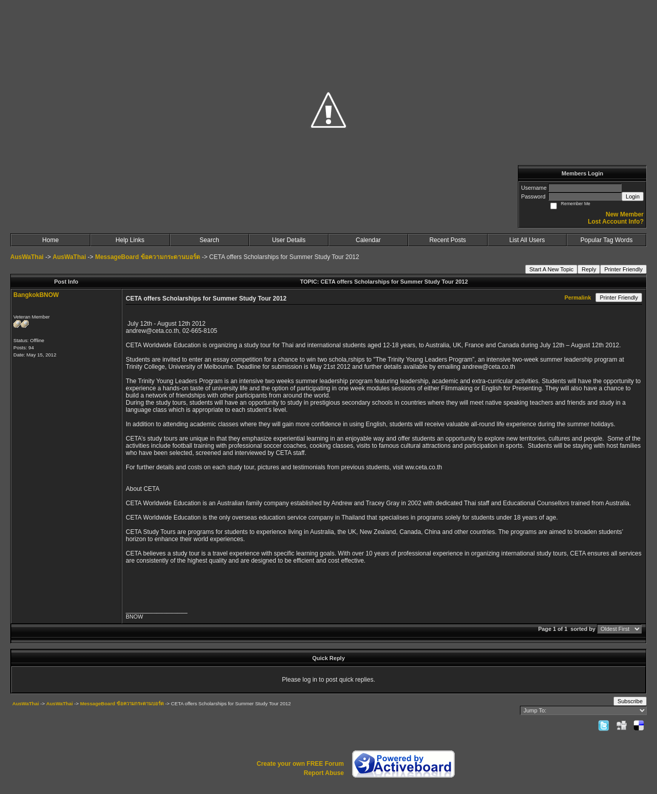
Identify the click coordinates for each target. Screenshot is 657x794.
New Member (625, 214)
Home (50, 240)
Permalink (578, 297)
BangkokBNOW (36, 295)
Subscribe (630, 701)
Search (209, 240)
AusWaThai (27, 257)
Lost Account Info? (616, 221)
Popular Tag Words (607, 240)
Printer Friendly (623, 269)
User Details (288, 240)
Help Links (129, 240)
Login (633, 196)
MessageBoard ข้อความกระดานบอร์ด (147, 257)
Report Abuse (324, 773)
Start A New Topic (551, 269)
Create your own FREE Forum (300, 763)
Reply (589, 269)
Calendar (368, 240)
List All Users (527, 240)
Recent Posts (447, 240)
